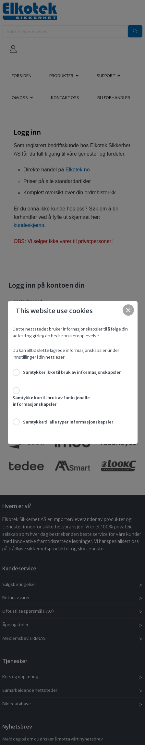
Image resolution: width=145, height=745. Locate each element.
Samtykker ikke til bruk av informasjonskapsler (72, 372)
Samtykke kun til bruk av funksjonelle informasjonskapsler (51, 401)
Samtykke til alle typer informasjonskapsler (68, 422)
